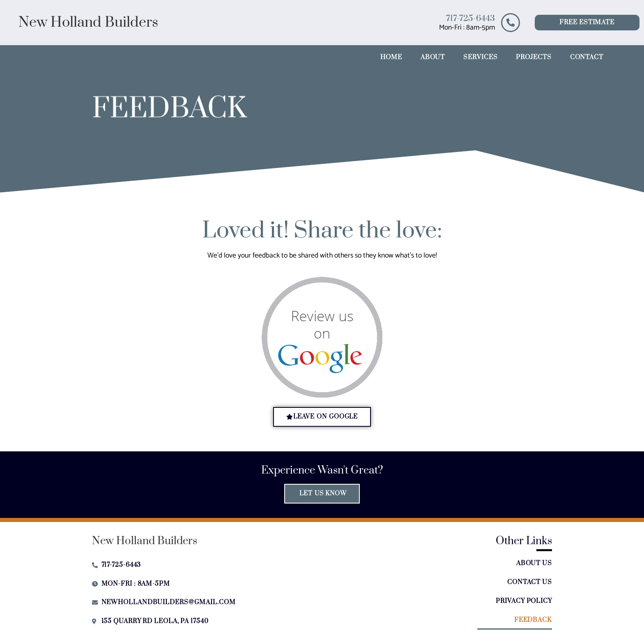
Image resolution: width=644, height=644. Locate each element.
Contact (586, 57)
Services (480, 57)
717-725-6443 (470, 18)
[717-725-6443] (510, 22)
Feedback (533, 620)
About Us (534, 563)
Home (391, 57)
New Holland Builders (88, 23)
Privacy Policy (524, 601)
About (433, 57)
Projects (533, 57)
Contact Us (529, 582)
